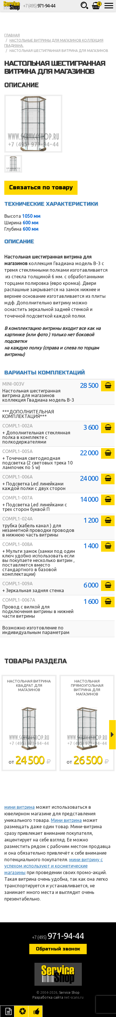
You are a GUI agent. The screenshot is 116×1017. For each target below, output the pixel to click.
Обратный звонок (58, 949)
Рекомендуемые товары (35, 1011)
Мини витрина (66, 820)
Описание (7, 1011)
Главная (12, 35)
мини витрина (19, 807)
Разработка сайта (47, 997)
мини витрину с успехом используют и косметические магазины (53, 866)
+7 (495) (39, 5)
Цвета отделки (21, 1011)
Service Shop (11, 5)
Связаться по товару (41, 187)
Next (112, 735)
